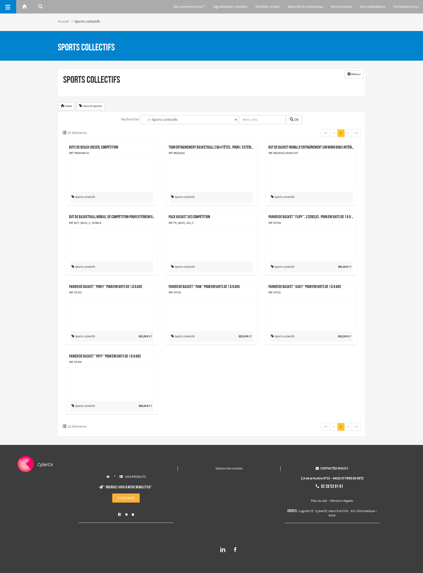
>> (356, 133)
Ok (294, 119)
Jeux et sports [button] (90, 106)
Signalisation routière (225, 6)
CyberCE (321, 511)
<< (325, 133)
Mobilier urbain (263, 6)
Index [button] (66, 106)
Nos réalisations (371, 6)
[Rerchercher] (40, 6)
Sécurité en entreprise (302, 6)
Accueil (63, 21)
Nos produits (339, 6)
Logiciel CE (306, 511)
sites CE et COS (338, 511)
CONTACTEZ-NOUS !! (332, 468)
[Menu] (8, 6)
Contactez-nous (406, 6)
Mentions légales (341, 501)
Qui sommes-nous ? (183, 6)
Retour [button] (354, 74)
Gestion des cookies (229, 468)
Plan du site (319, 501)
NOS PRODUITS (135, 477)
